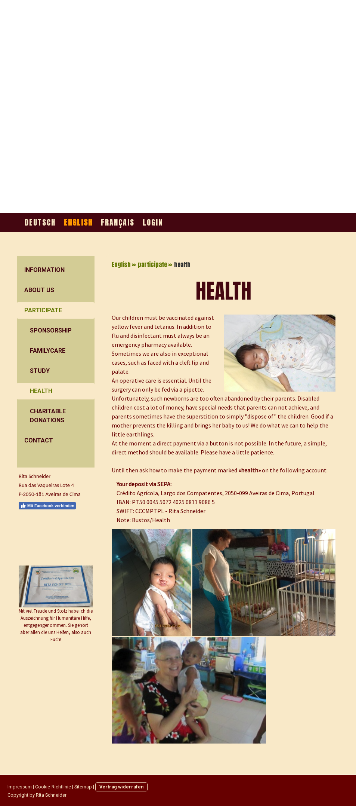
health (41, 391)
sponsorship (51, 330)
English (78, 222)
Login (153, 222)
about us (39, 290)
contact (38, 440)
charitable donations (48, 416)
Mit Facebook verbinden (47, 506)
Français (117, 222)
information (44, 269)
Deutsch (40, 222)
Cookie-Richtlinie (53, 787)
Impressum (19, 787)
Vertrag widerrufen (121, 787)
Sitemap (83, 787)
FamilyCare (47, 350)
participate (43, 310)
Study (40, 370)
